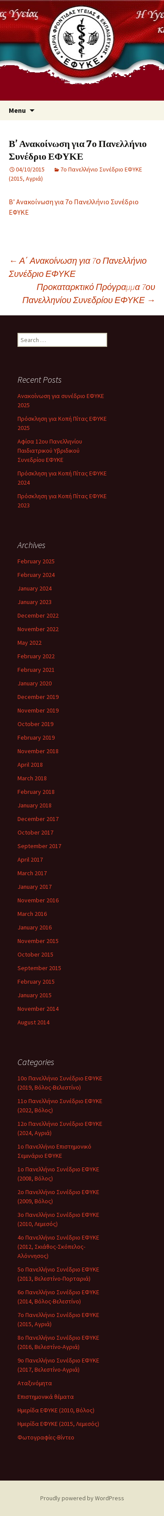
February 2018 (36, 792)
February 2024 (36, 575)
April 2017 (30, 859)
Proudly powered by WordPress (82, 1498)
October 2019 (35, 724)
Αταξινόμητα (34, 1383)
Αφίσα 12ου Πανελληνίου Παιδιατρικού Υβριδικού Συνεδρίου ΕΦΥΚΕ (49, 450)
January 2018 (34, 805)
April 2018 (30, 764)
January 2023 (34, 602)
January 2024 (34, 588)
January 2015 (34, 995)
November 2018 (38, 751)
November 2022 (38, 629)
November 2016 (38, 900)
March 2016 (32, 914)
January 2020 (34, 683)
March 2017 (32, 873)
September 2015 (39, 968)
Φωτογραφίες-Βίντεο (45, 1437)
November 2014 (38, 1009)
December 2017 (38, 819)
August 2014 (33, 1022)
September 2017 (39, 846)
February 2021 (36, 670)
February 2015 (36, 981)
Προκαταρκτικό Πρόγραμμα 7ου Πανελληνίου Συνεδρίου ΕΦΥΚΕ (88, 293)
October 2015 (35, 954)
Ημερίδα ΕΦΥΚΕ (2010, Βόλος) (55, 1410)
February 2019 (36, 737)
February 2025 (36, 561)
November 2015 (38, 941)
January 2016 (34, 927)
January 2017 (34, 887)
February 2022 (36, 656)
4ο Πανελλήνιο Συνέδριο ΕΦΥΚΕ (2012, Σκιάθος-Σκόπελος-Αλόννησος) (58, 1246)
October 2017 (35, 832)
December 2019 (38, 697)
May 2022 (29, 642)
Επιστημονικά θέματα (45, 1397)
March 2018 (32, 778)
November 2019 (38, 710)
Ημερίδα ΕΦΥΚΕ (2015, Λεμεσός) (58, 1424)
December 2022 (38, 615)
